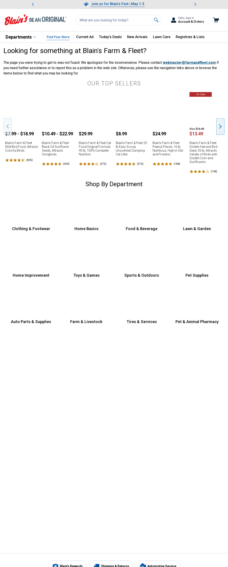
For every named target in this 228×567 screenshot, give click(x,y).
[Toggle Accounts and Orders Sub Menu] (187, 20)
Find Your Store (58, 37)
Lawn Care (161, 37)
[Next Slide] (220, 126)
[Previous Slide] (7, 126)
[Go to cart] (216, 20)
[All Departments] (20, 37)
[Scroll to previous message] (32, 4)
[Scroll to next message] (195, 4)
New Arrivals (137, 37)
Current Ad (85, 37)
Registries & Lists (190, 37)
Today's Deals (110, 37)
